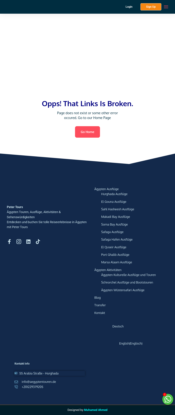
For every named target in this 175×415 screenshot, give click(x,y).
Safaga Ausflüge (112, 232)
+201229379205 (32, 387)
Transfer (100, 305)
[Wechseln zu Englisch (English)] (133, 343)
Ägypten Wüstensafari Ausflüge (122, 290)
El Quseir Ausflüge (113, 247)
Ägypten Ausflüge (106, 189)
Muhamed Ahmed (95, 410)
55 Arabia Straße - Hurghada (39, 373)
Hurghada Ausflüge (114, 194)
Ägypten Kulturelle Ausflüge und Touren (128, 275)
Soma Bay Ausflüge (114, 224)
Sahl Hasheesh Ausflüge (117, 209)
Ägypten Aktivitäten (108, 270)
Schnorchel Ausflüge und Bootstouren (127, 282)
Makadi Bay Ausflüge (115, 217)
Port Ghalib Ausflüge (115, 254)
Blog (97, 297)
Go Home (87, 132)
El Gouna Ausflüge (113, 201)
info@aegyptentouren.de (39, 382)
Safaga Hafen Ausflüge (117, 239)
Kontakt (99, 313)
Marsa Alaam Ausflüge (116, 262)
